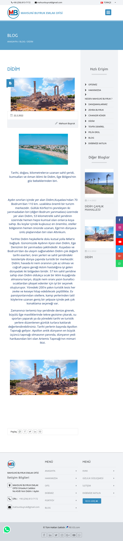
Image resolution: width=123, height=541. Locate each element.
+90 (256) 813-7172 (21, 2)
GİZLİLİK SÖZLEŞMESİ (93, 478)
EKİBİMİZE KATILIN (97, 143)
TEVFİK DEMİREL (96, 126)
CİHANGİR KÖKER (96, 115)
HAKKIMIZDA (94, 90)
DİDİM (91, 121)
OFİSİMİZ (92, 84)
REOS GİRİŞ (91, 501)
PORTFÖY (49, 500)
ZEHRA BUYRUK (96, 109)
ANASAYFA (12, 41)
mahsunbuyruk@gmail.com (49, 2)
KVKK (85, 470)
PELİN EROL (94, 132)
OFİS (47, 485)
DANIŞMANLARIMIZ (97, 104)
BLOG (22, 41)
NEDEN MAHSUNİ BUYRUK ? (98, 98)
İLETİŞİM (87, 485)
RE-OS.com (74, 527)
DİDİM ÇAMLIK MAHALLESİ (94, 207)
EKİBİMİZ (49, 493)
